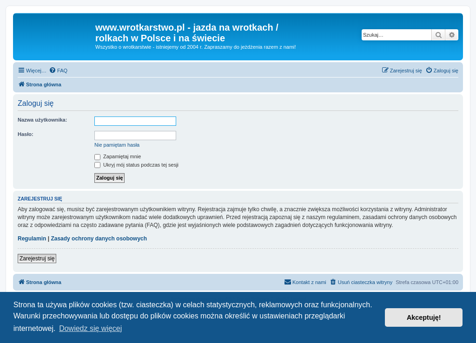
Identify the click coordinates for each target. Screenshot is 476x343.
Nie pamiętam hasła (116, 145)
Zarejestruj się (37, 258)
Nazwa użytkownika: (42, 120)
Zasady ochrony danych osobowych (99, 238)
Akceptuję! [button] (424, 317)
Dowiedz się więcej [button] (90, 328)
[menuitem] (58, 70)
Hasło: (25, 134)
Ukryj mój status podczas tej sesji (136, 165)
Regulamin (32, 238)
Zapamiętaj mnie (117, 156)
